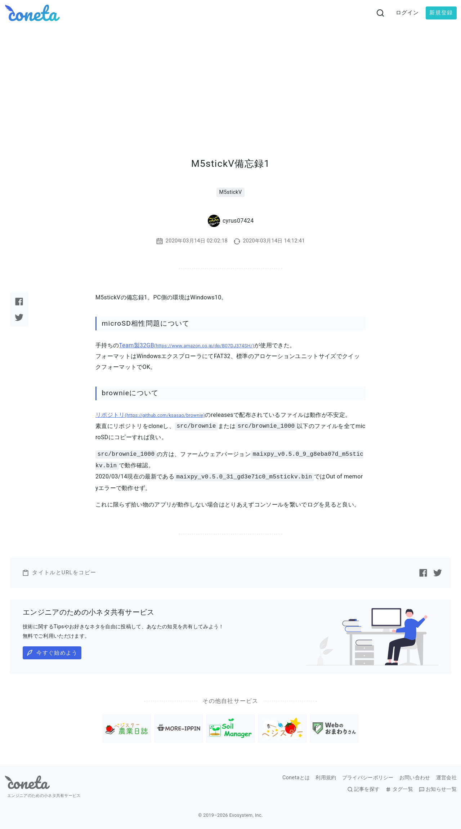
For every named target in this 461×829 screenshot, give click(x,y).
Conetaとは (296, 778)
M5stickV (230, 192)
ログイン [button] (407, 12)
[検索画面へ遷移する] (380, 13)
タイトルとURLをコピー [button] (59, 572)
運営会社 (446, 778)
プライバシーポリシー (368, 778)
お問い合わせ (414, 778)
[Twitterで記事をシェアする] (19, 317)
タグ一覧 (399, 789)
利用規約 (325, 778)
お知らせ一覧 (438, 789)
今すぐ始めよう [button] (51, 652)
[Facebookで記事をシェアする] (19, 302)
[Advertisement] (230, 80)
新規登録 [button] (441, 12)
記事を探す (363, 789)
